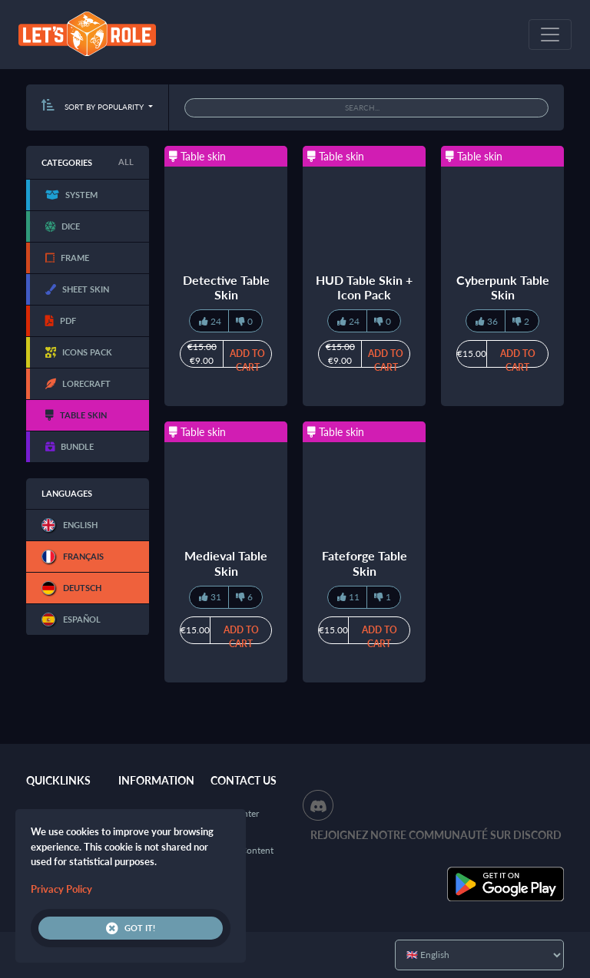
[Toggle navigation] (550, 34)
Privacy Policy (61, 889)
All (126, 162)
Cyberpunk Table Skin (502, 287)
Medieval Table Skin (225, 562)
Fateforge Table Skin (364, 562)
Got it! (130, 928)
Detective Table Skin (226, 287)
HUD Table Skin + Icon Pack (364, 287)
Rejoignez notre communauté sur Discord (436, 834)
